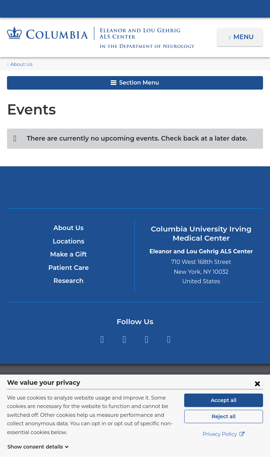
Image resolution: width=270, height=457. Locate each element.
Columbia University (149, 378)
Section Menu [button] (134, 83)
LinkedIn (169, 339)
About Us (20, 64)
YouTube (146, 339)
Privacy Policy (223, 443)
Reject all (223, 425)
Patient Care (68, 267)
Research (68, 280)
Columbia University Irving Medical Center (135, 8)
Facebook (102, 339)
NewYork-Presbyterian (135, 190)
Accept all (224, 409)
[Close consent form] (257, 391)
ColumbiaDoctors (218, 187)
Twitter (124, 339)
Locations (68, 241)
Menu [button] (244, 37)
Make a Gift (68, 254)
